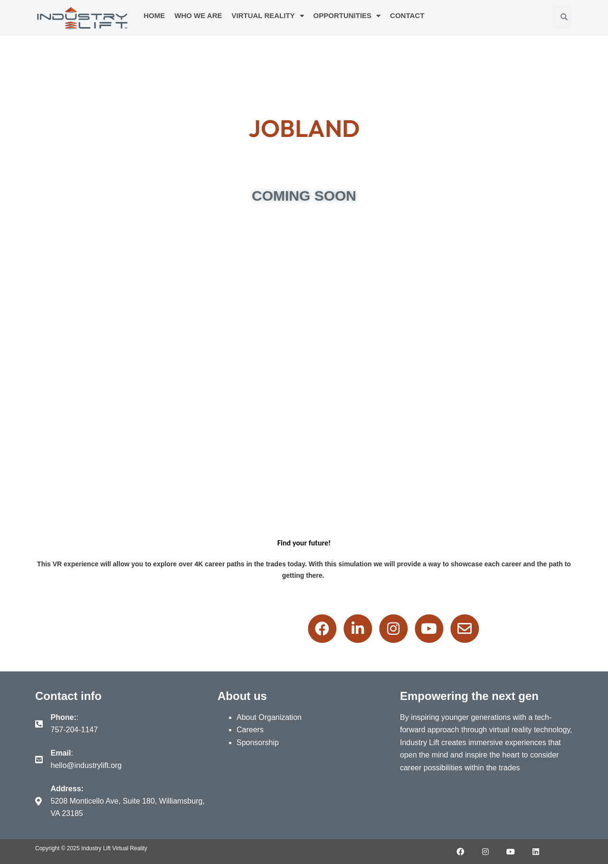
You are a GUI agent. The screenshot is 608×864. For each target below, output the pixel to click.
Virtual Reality (268, 16)
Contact (407, 15)
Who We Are (198, 15)
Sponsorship (258, 742)
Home (154, 15)
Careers (250, 730)
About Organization (269, 717)
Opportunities (347, 16)
